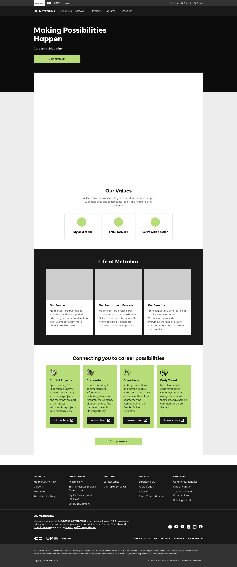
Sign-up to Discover (114, 486)
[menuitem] (65, 11)
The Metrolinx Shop (45, 496)
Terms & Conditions (145, 538)
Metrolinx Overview (45, 481)
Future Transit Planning (151, 496)
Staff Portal (195, 538)
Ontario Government (73, 520)
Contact (179, 538)
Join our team (57, 58)
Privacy (165, 538)
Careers (38, 486)
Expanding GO (146, 481)
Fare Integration (182, 486)
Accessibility (76, 481)
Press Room (40, 491)
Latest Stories (111, 481)
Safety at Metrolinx (79, 503)
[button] (49, 3)
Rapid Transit (145, 486)
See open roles (118, 441)
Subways (143, 491)
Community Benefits (185, 481)
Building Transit (182, 500)
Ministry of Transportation (80, 527)
